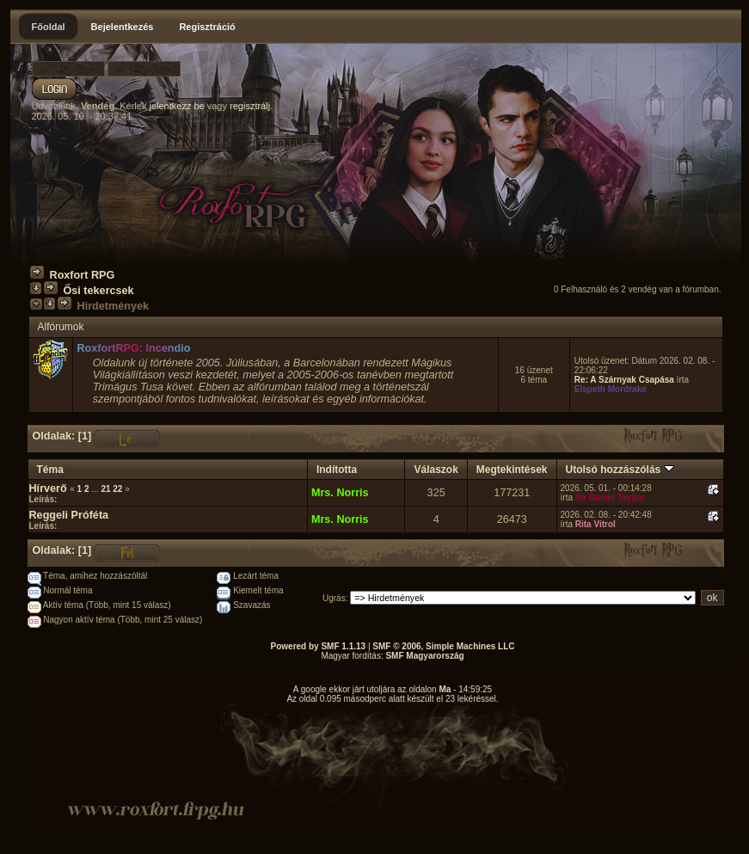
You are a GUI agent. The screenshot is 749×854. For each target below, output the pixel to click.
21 (105, 489)
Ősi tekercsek (99, 291)
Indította (336, 470)
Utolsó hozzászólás (620, 470)
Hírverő (48, 488)
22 (117, 489)
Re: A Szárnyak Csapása (624, 379)
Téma (50, 470)
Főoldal (48, 27)
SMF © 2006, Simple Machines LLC (443, 646)
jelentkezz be (176, 106)
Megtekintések (512, 470)
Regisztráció (207, 27)
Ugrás (334, 598)
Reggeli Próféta (69, 515)
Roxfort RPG (82, 275)
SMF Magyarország (424, 655)
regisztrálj (250, 106)
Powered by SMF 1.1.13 (318, 646)
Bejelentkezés (122, 27)
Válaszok (435, 470)
